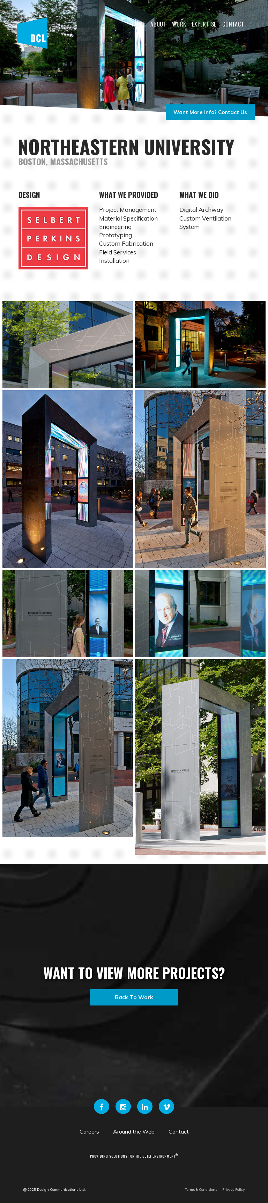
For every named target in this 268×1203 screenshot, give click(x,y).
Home (138, 24)
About (158, 24)
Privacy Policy (233, 1189)
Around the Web (134, 1131)
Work (179, 24)
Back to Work (134, 997)
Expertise (204, 24)
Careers (89, 1131)
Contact (233, 24)
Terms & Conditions (201, 1189)
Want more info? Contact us (210, 112)
